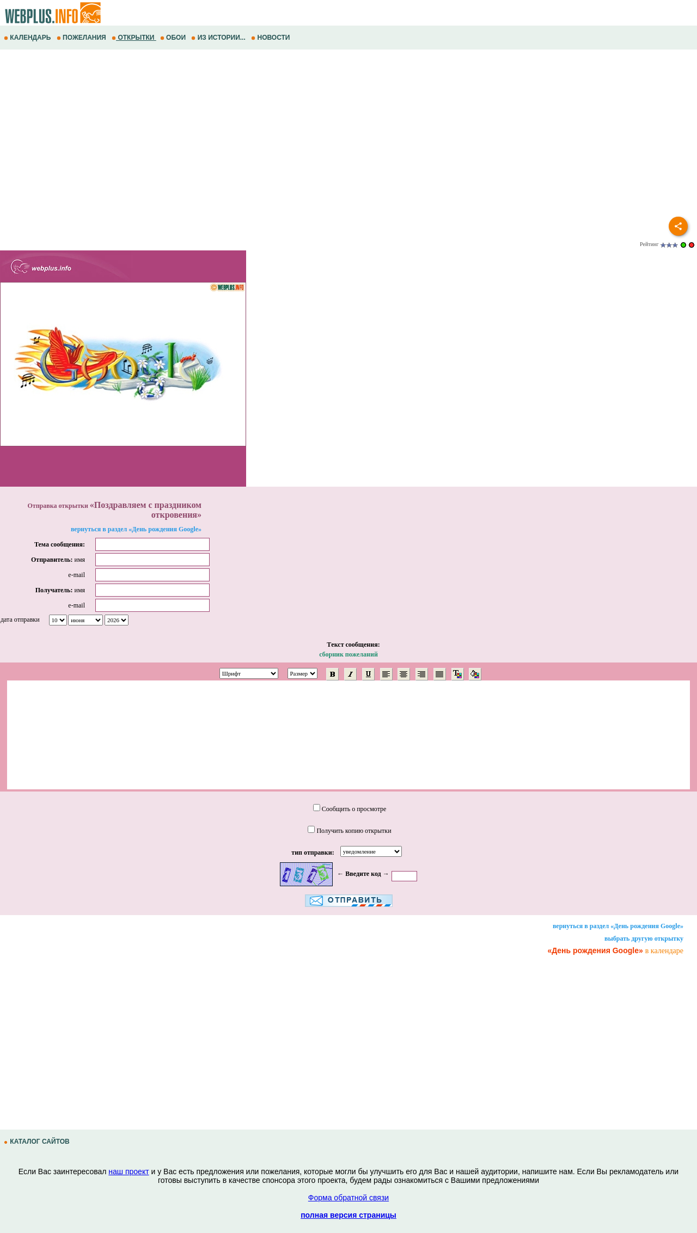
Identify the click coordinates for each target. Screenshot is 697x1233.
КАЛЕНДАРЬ (28, 37)
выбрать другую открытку (643, 938)
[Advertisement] (326, 136)
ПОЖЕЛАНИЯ (82, 37)
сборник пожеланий (348, 654)
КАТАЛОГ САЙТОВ (37, 1141)
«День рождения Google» (595, 950)
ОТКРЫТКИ (134, 37)
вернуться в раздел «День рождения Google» (136, 529)
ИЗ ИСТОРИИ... (219, 37)
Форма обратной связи (348, 1197)
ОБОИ (174, 37)
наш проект (128, 1171)
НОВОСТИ (271, 37)
